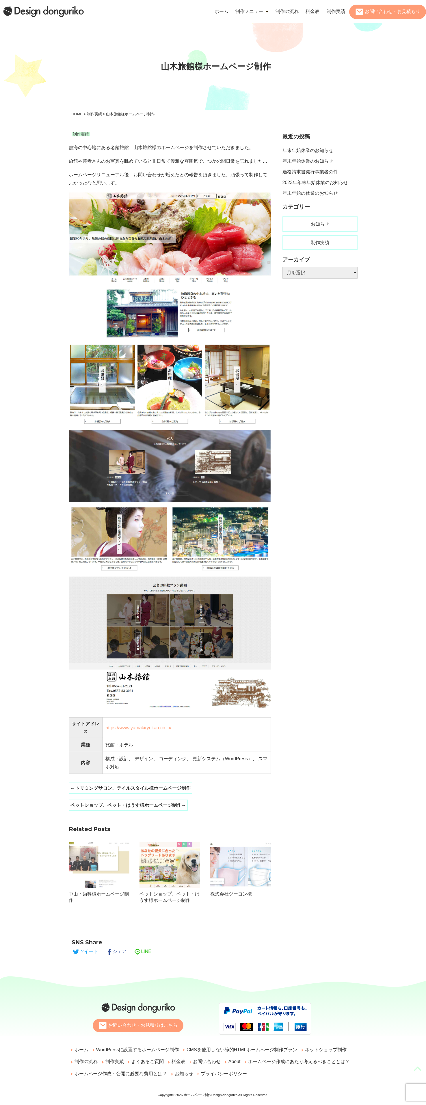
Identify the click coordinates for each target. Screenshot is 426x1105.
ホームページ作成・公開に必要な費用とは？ (120, 1074)
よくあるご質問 (145, 1061)
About (230, 1061)
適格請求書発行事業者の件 (310, 171)
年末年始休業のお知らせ (307, 150)
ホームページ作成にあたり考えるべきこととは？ (293, 1061)
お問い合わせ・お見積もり (392, 11)
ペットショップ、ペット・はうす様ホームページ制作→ (128, 805)
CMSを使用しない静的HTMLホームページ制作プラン (240, 1049)
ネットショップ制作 (323, 1049)
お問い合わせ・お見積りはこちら (143, 1025)
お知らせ (320, 224)
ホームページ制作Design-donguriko (211, 1095)
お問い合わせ (203, 1061)
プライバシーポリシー (222, 1074)
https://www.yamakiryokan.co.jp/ (138, 727)
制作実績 (336, 11)
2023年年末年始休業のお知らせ (315, 182)
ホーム (221, 11)
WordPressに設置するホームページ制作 (136, 1049)
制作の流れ (287, 11)
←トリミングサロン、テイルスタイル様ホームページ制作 (130, 788)
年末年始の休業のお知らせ (310, 193)
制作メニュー (249, 11)
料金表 (312, 11)
